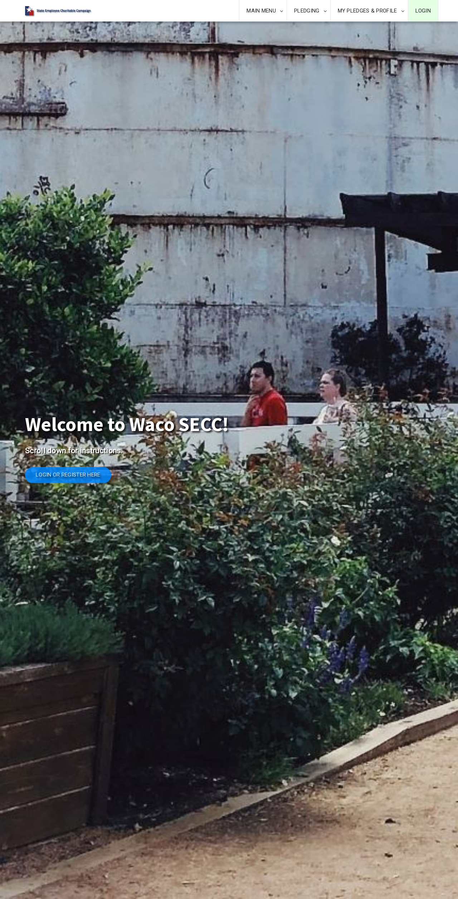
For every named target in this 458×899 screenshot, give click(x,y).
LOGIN (423, 11)
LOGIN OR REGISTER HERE (68, 475)
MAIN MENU (261, 11)
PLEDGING (306, 11)
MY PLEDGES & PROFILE (367, 11)
